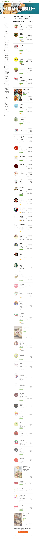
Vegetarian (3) (6, 111)
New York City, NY (18, 537)
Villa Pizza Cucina (22, 209)
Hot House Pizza (22, 157)
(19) (21, 49)
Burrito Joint (21, 292)
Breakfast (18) (6, 44)
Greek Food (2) (7, 71)
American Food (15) (7, 36)
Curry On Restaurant (22, 385)
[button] (35, 1)
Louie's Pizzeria (21, 275)
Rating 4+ (6, 27)
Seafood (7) (6, 95)
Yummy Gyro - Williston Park (22, 304)
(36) (26, 130)
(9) (26, 81)
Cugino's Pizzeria (22, 199)
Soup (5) (7, 98)
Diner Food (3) (6, 60)
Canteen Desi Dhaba (22, 395)
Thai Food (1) (6, 106)
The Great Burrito (22, 285)
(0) (26, 27)
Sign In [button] (31, 1)
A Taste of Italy (22, 25)
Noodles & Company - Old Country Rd (26, 468)
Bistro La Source (22, 432)
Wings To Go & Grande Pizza (22, 190)
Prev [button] (15, 535)
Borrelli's (22, 164)
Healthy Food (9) (7, 76)
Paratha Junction (22, 354)
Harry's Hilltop (21, 34)
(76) (26, 295)
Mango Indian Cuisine (26, 514)
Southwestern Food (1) (6, 101)
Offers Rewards (30, 293)
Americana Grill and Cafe (22, 375)
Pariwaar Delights (22, 459)
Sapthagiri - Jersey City (22, 237)
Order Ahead (6, 31)
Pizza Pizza (21, 129)
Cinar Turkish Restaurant (26, 90)
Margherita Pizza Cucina (22, 226)
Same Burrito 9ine (26, 327)
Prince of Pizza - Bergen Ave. (22, 315)
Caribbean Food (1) (7, 47)
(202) (26, 396)
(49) (26, 277)
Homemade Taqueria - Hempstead (22, 497)
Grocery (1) (7, 72)
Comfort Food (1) (7, 55)
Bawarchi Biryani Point (22, 413)
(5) (26, 149)
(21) (26, 286)
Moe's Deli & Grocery (22, 441)
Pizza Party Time (21, 148)
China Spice (21, 405)
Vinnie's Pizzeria (21, 482)
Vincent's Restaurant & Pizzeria (22, 343)
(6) (26, 139)
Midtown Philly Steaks (22, 138)
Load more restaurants (23, 531)
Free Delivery (6, 26)
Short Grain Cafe (22, 449)
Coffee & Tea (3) (7, 53)
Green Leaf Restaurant (22, 69)
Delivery (7, 17)
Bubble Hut (21, 180)
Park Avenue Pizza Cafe (22, 79)
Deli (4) (7, 58)
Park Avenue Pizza (21, 245)
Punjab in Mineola (22, 506)
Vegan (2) (7, 109)
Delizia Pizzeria (21, 217)
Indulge (21, 488)
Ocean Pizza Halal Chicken (22, 106)
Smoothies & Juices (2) (6, 97)
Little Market (21, 423)
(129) (26, 377)
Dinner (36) (7, 61)
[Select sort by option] (30, 21)
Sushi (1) (7, 104)
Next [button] (31, 535)
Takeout (7, 19)
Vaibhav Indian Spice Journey (22, 365)
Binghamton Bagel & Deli (23, 118)
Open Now (6, 22)
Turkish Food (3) (7, 108)
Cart (36, 1)
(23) (26, 237)
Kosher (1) (7, 81)
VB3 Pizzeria (21, 173)
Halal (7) (7, 73)
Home (14, 537)
